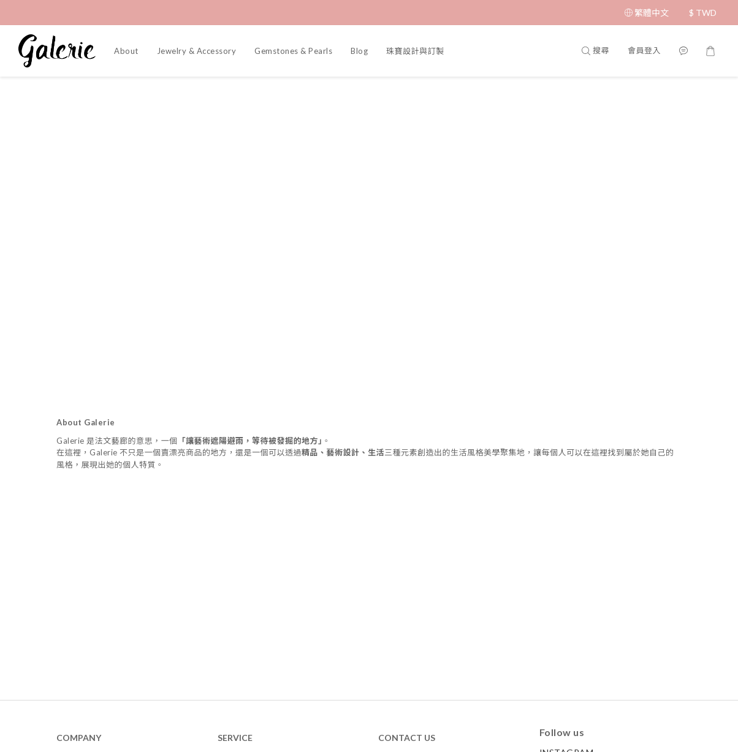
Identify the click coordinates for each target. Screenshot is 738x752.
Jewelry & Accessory (197, 51)
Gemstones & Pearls (293, 51)
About (126, 51)
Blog (359, 51)
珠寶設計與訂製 (415, 51)
